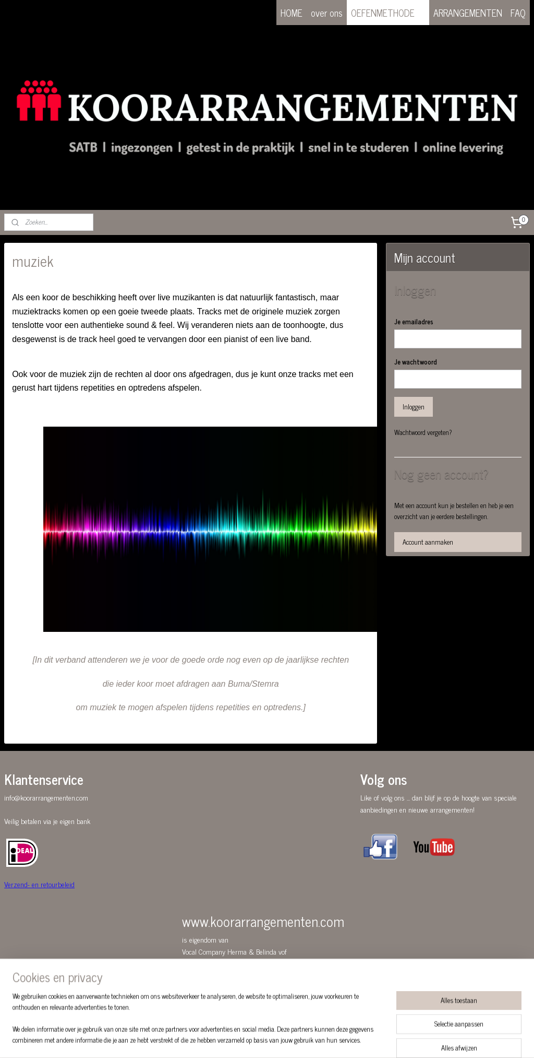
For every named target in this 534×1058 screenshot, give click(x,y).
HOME (291, 12)
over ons (327, 12)
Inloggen (413, 406)
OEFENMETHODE (388, 12)
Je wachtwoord (415, 362)
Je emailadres (413, 321)
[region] (198, 1024)
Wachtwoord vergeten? (423, 432)
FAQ (518, 12)
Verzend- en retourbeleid (39, 884)
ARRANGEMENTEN (467, 12)
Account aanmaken (428, 541)
